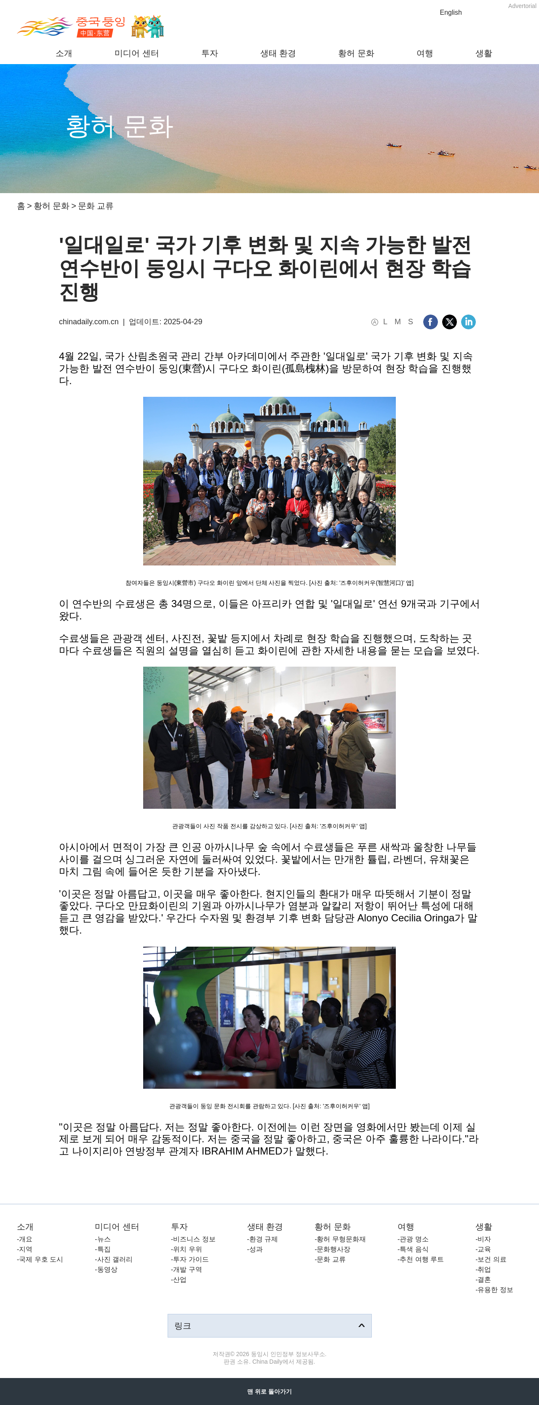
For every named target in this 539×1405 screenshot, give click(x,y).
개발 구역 (187, 1269)
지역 (25, 1249)
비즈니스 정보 (194, 1239)
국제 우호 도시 (41, 1259)
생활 (483, 53)
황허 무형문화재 (341, 1239)
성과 (256, 1249)
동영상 (107, 1269)
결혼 (484, 1279)
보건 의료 (492, 1259)
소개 (64, 53)
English (451, 12)
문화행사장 (333, 1249)
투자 (209, 53)
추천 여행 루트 (422, 1259)
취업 (484, 1269)
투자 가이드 (190, 1259)
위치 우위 (187, 1249)
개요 (25, 1239)
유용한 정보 (495, 1289)
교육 (484, 1249)
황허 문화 (356, 53)
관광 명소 (414, 1239)
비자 (484, 1239)
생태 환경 (278, 53)
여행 (424, 53)
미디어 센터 (137, 53)
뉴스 (104, 1239)
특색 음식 (414, 1249)
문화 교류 (96, 205)
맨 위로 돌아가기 (269, 1391)
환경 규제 (263, 1239)
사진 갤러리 (115, 1259)
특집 (104, 1249)
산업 (180, 1279)
